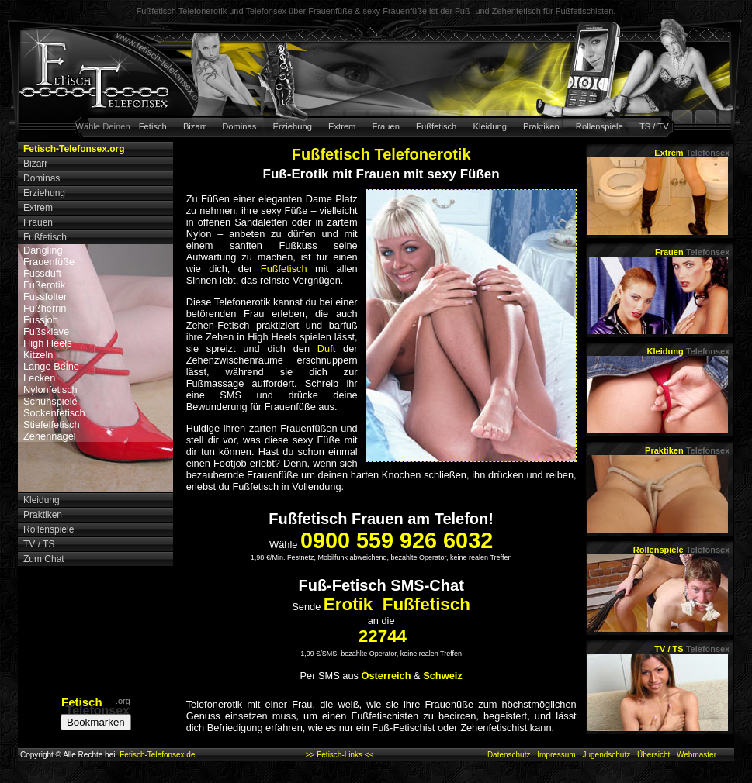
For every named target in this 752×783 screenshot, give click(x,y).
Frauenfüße (49, 261)
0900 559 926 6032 (396, 540)
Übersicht (653, 754)
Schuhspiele (50, 401)
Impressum (556, 754)
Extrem (341, 126)
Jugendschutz (606, 754)
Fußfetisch (436, 126)
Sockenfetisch (54, 413)
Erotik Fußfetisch (397, 604)
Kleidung (490, 126)
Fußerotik (44, 285)
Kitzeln (38, 354)
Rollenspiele (599, 126)
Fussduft (42, 273)
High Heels (47, 343)
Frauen (386, 126)
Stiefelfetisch (51, 424)
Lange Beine (51, 366)
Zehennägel (49, 436)
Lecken (39, 378)
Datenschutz (509, 754)
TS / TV (654, 126)
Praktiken (541, 126)
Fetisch (153, 126)
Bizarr (194, 126)
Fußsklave (46, 331)
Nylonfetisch (50, 389)
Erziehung (292, 126)
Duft (326, 348)
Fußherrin (44, 308)
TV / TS (691, 649)
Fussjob (40, 320)
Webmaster (696, 754)
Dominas (239, 126)
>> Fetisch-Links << (340, 754)
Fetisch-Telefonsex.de (157, 754)
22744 (383, 636)
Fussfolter (45, 296)
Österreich (386, 675)
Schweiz (443, 675)
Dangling (43, 250)
